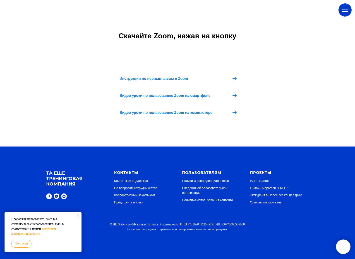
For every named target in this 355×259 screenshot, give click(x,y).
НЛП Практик (259, 181)
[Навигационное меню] (345, 10)
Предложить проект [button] (128, 202)
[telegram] (49, 196)
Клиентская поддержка (131, 181)
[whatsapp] (56, 196)
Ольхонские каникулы (266, 202)
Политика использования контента (207, 200)
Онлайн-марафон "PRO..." (269, 188)
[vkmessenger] (64, 196)
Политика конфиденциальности (205, 181)
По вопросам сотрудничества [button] (135, 188)
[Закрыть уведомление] (78, 215)
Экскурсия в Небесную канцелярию (276, 195)
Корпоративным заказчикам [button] (134, 195)
